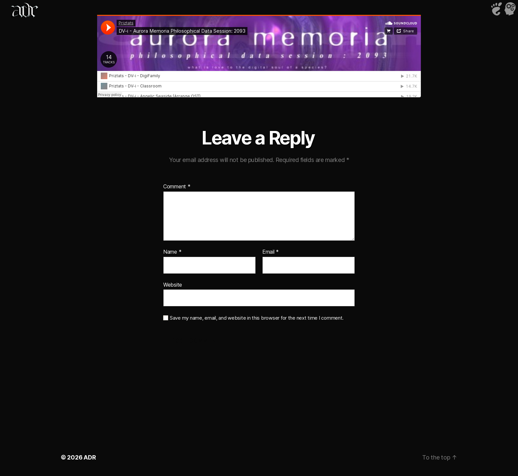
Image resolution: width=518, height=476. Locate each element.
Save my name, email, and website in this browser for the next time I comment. (257, 318)
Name (172, 252)
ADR (90, 457)
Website (172, 284)
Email (270, 252)
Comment (177, 187)
